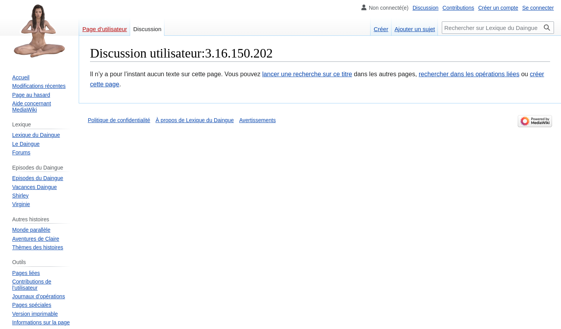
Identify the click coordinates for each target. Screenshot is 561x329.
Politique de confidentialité (119, 120)
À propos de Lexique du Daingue (194, 120)
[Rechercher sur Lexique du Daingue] (498, 27)
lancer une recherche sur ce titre (307, 73)
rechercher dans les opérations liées (469, 73)
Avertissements (257, 120)
